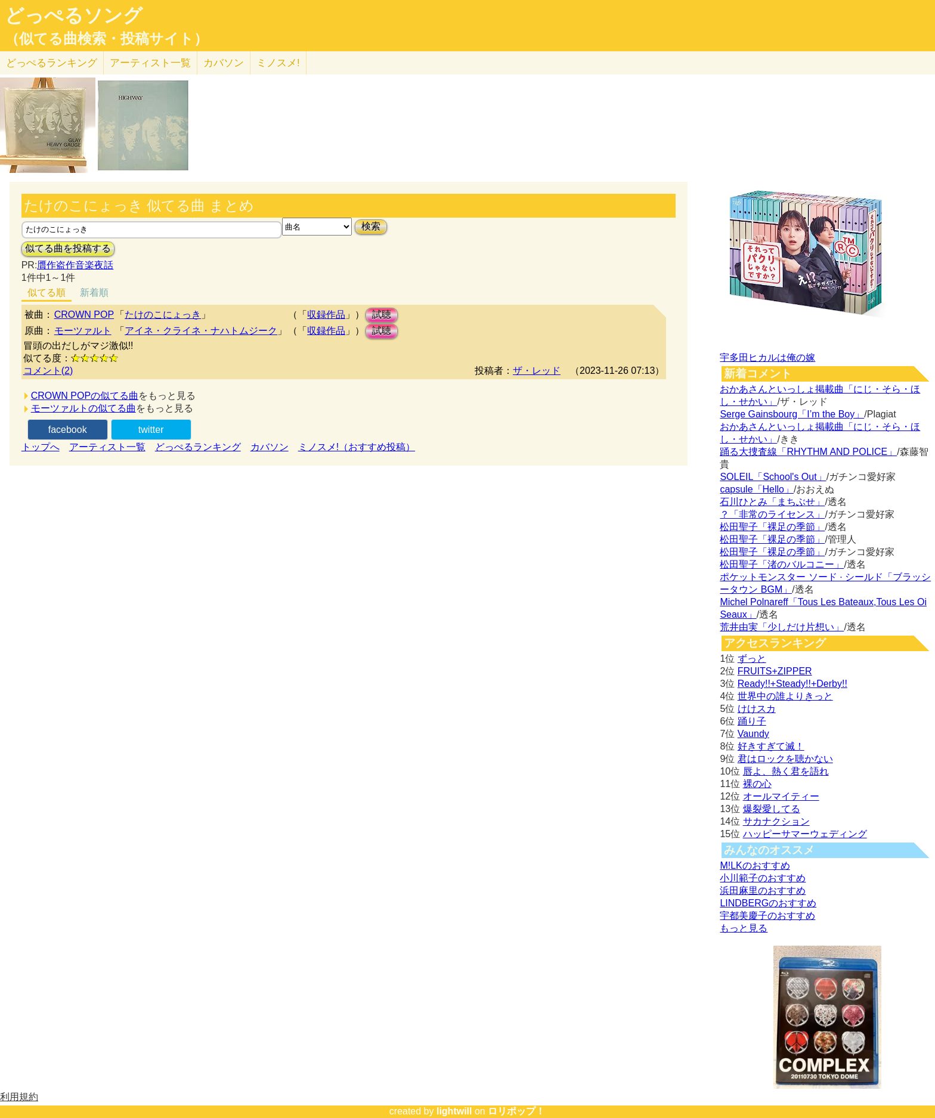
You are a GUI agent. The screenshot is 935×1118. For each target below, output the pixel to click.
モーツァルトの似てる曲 (83, 408)
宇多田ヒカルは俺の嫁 (767, 357)
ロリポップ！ (516, 1111)
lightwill (454, 1111)
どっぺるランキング (198, 447)
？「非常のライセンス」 (772, 514)
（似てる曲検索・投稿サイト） (106, 39)
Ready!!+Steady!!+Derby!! (792, 684)
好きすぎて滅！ (771, 746)
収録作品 (326, 314)
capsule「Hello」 (757, 489)
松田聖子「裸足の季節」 (772, 527)
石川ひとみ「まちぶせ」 (772, 502)
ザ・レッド (537, 371)
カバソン (223, 63)
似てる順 (46, 292)
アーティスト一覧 (107, 447)
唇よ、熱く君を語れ (786, 771)
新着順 (94, 292)
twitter (151, 430)
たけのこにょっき (163, 314)
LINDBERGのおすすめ (768, 903)
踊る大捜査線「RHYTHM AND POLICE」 (808, 452)
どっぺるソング (74, 15)
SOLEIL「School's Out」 (773, 477)
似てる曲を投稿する (68, 248)
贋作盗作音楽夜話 (75, 265)
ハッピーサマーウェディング (805, 834)
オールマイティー (781, 796)
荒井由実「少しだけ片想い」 (782, 627)
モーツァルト (83, 331)
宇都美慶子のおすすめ (767, 915)
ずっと (752, 659)
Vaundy (753, 734)
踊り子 (752, 721)
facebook (67, 430)
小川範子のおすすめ (763, 878)
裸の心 (757, 784)
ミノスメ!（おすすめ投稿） (356, 447)
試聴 (381, 314)
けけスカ (757, 709)
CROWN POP (84, 314)
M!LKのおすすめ (755, 865)
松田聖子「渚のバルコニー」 (782, 564)
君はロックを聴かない (785, 759)
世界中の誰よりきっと (785, 696)
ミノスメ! (278, 63)
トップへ (40, 447)
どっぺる (51, 63)
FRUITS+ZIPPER (775, 671)
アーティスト (150, 63)
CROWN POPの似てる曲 (84, 396)
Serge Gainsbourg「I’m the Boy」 (792, 414)
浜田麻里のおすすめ (763, 890)
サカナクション (776, 821)
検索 (370, 226)
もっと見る (743, 928)
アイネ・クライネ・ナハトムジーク (201, 331)
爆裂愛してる (771, 809)
